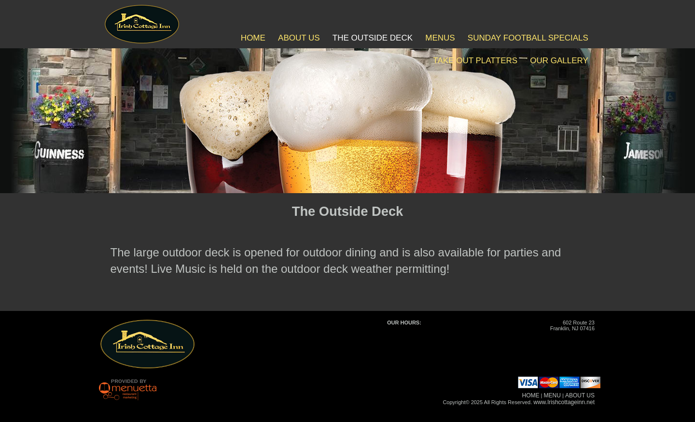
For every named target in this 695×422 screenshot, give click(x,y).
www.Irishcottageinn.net (564, 402)
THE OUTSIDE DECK (373, 37)
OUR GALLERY (559, 60)
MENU (552, 395)
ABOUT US (299, 37)
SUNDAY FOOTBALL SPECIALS (528, 37)
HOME (253, 37)
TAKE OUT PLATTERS (475, 60)
